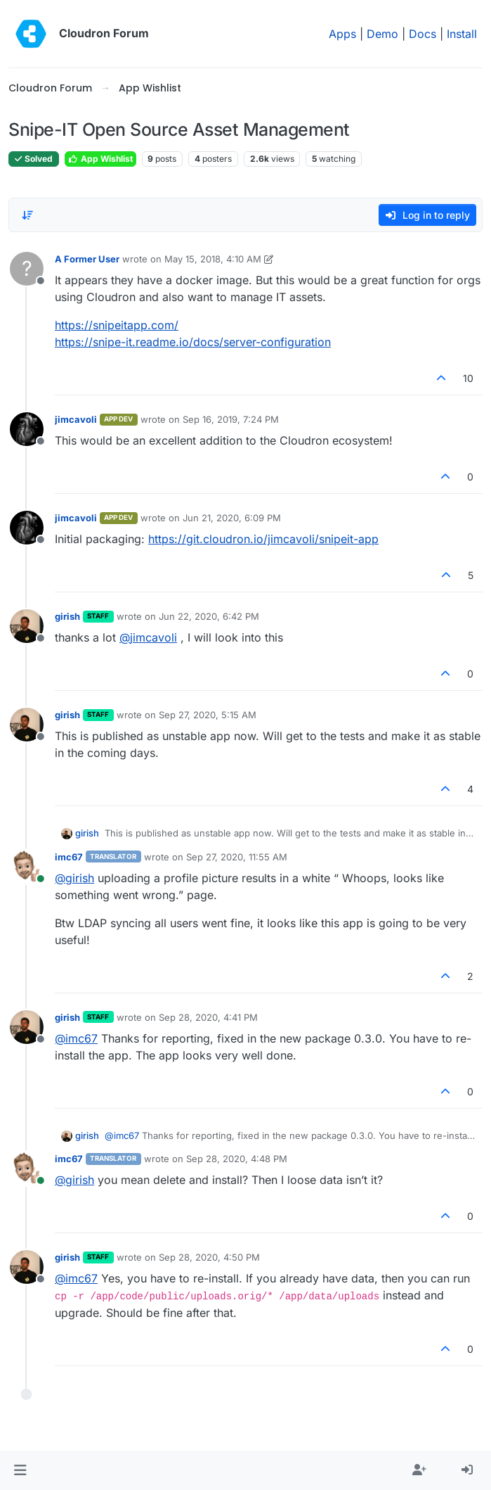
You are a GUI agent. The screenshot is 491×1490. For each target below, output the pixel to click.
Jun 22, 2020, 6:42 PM (209, 616)
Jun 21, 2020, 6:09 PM (232, 517)
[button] (20, 1470)
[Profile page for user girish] (27, 626)
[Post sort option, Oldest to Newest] (27, 215)
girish (67, 616)
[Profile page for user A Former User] (27, 269)
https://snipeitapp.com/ (116, 325)
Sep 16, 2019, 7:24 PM (231, 419)
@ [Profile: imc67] (76, 1038)
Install (462, 34)
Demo (382, 34)
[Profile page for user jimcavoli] (27, 429)
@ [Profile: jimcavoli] (148, 637)
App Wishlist (100, 158)
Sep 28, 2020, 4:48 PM (236, 1158)
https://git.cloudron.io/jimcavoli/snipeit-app (263, 539)
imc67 (69, 856)
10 (468, 378)
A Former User (87, 259)
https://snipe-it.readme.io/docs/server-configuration (193, 342)
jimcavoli (76, 419)
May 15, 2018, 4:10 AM (212, 259)
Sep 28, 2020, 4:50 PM (209, 1257)
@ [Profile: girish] (74, 878)
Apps (342, 34)
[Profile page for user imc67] (27, 867)
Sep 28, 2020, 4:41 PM (208, 1017)
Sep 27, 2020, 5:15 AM (207, 714)
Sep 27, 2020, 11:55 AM (236, 856)
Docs (422, 34)
